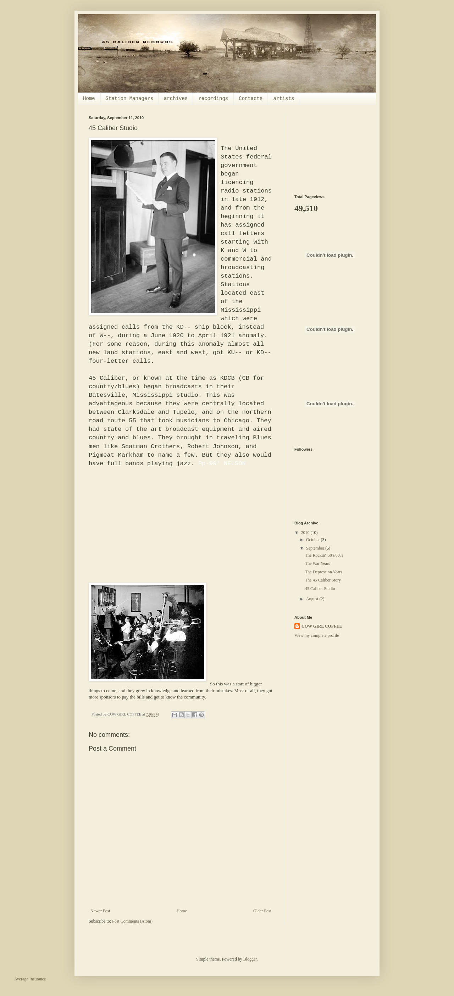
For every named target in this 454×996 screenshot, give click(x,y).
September (315, 548)
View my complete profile (316, 635)
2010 (306, 532)
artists (283, 98)
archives (176, 98)
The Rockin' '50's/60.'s (324, 555)
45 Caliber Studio (320, 588)
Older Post (262, 910)
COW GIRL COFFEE (321, 626)
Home (89, 98)
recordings (213, 98)
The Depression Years (323, 571)
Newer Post (100, 910)
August (313, 598)
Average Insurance (30, 978)
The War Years (317, 563)
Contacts (250, 98)
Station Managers (129, 98)
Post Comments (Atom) (132, 921)
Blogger (250, 959)
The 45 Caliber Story (323, 580)
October (313, 539)
